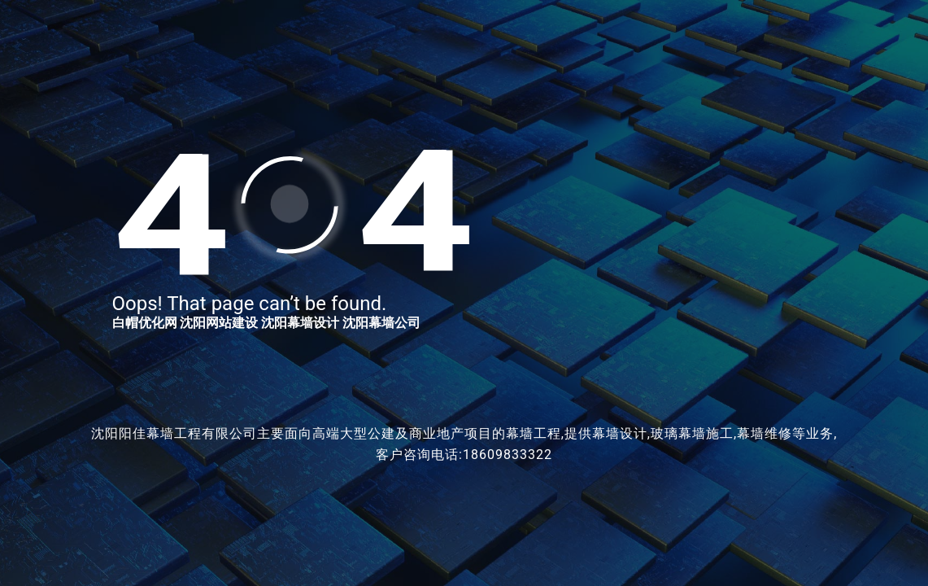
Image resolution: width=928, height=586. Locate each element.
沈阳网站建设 (219, 322)
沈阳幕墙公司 (381, 322)
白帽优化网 (144, 322)
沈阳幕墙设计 (300, 322)
